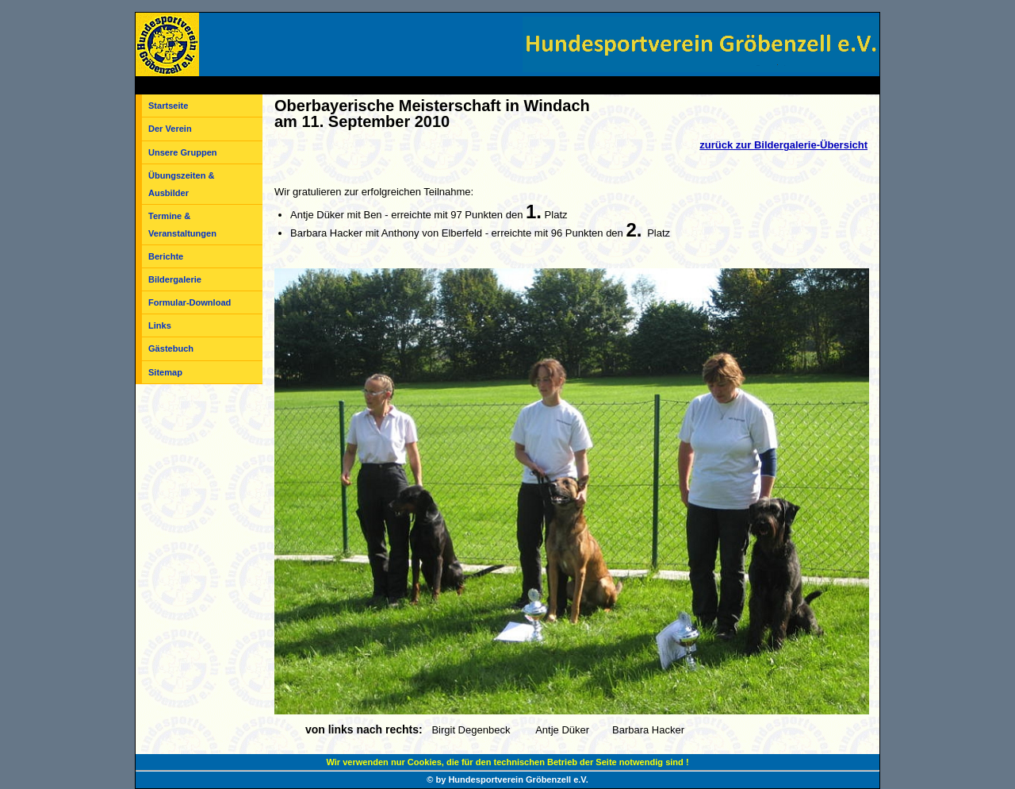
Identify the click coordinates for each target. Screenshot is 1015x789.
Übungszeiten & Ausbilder (181, 184)
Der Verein (170, 128)
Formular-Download (189, 302)
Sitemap (165, 372)
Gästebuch (170, 348)
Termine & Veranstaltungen (182, 224)
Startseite (168, 105)
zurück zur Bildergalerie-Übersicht (783, 145)
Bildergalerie (174, 279)
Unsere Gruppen (182, 152)
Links (159, 325)
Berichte (165, 256)
